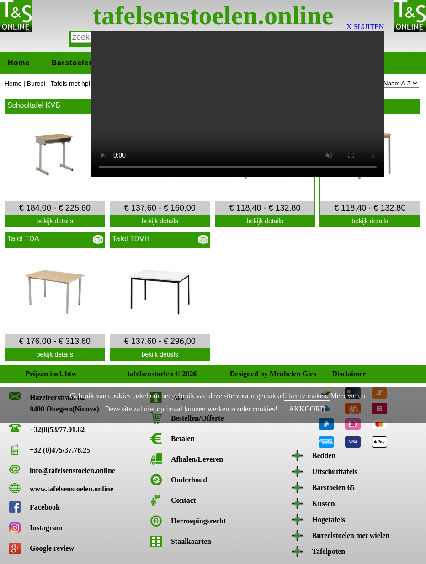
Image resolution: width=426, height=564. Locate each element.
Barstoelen (72, 63)
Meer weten (347, 396)
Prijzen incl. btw (33, 374)
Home (19, 63)
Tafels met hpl (70, 83)
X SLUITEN (365, 27)
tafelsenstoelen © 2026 (135, 374)
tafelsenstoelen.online (213, 15)
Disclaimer (339, 374)
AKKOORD (307, 409)
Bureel (36, 83)
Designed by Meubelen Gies (237, 374)
